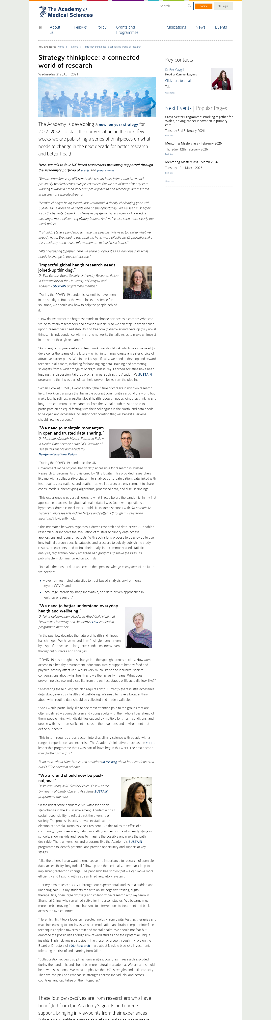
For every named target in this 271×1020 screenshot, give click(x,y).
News (203, 25)
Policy (105, 25)
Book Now (171, 122)
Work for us (154, 981)
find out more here (82, 881)
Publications (179, 25)
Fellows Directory (130, 962)
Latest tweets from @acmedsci (62, 944)
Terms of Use (73, 996)
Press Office (126, 957)
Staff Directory (156, 976)
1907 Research (116, 787)
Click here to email (176, 69)
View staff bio (173, 80)
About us (60, 25)
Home (59, 38)
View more (172, 173)
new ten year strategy (114, 112)
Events (224, 25)
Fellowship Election (131, 967)
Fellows (84, 25)
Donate (198, 5)
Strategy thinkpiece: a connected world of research (108, 38)
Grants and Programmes (140, 25)
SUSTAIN (60, 313)
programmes (96, 147)
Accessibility (86, 996)
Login (221, 5)
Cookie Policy (44, 996)
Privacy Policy (58, 996)
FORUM (152, 962)
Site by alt (228, 993)
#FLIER (127, 622)
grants (75, 147)
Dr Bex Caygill (174, 59)
